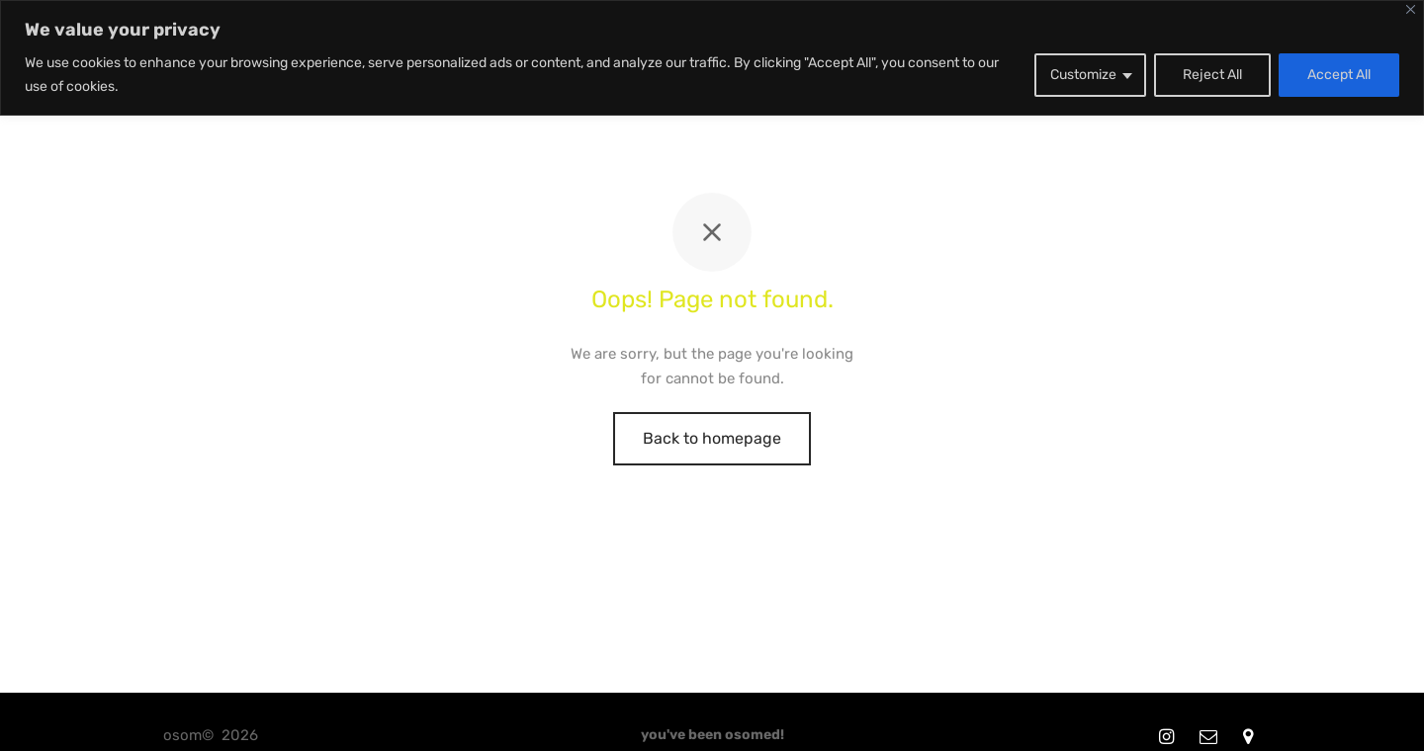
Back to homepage (712, 438)
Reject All (1212, 74)
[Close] (1410, 9)
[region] (712, 58)
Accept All (1339, 74)
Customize (1083, 74)
